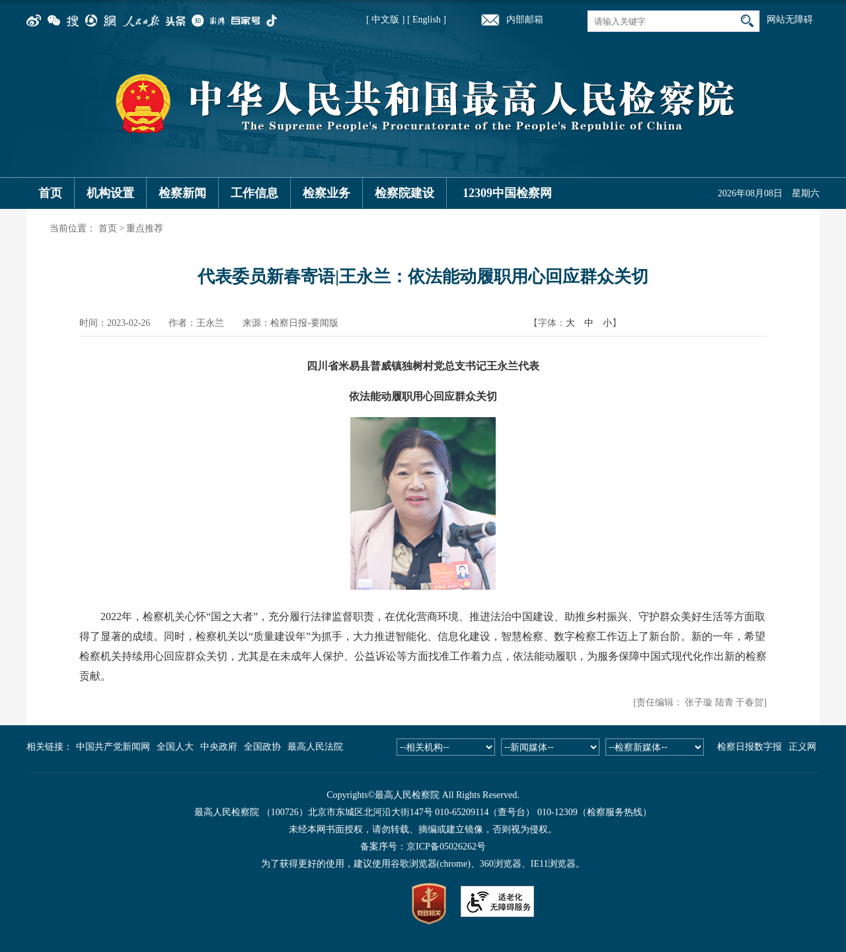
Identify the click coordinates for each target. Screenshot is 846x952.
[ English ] (426, 19)
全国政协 (262, 747)
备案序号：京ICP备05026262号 (423, 847)
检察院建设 (404, 193)
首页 (50, 193)
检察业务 (326, 193)
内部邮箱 (524, 19)
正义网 (802, 747)
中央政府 (218, 747)
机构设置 (110, 193)
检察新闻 (182, 193)
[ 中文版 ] (385, 19)
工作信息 (254, 193)
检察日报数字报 (749, 747)
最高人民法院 (315, 747)
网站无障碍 (790, 19)
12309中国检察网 (507, 193)
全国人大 (175, 747)
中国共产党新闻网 (113, 747)
